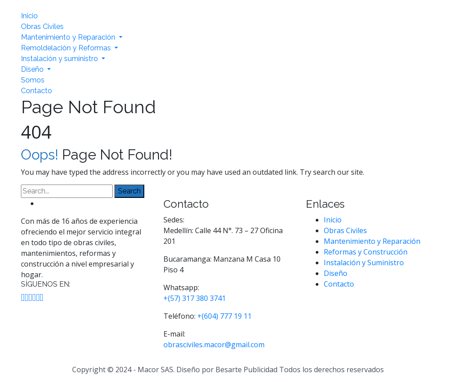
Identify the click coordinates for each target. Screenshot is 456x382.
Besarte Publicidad (246, 369)
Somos (33, 80)
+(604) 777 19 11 (224, 316)
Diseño (33, 69)
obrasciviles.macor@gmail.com (214, 344)
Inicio (29, 16)
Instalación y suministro (60, 58)
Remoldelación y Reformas (67, 48)
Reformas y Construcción (365, 252)
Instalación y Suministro (364, 262)
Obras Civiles (42, 26)
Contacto (36, 90)
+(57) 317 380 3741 (194, 298)
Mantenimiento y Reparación (69, 37)
